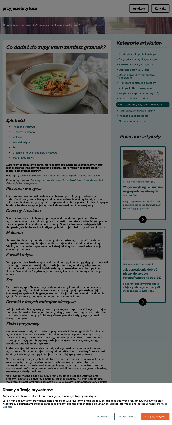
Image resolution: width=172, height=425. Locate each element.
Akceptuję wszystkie (155, 416)
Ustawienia (103, 416)
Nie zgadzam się (126, 416)
